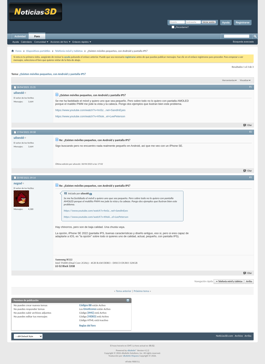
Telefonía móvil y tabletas (69, 50)
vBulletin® (132, 350)
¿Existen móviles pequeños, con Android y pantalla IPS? (52, 74)
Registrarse (242, 22)
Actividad (20, 36)
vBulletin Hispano (131, 355)
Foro (37, 36)
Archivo (239, 335)
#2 (250, 131)
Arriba (249, 281)
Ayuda (226, 22)
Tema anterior (123, 291)
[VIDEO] (91, 316)
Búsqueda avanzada (243, 41)
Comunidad (40, 42)
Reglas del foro (87, 325)
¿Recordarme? (180, 27)
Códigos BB (85, 305)
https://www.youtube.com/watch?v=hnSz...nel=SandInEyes (90, 110)
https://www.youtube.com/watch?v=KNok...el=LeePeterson (90, 116)
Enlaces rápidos (80, 42)
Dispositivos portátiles (38, 50)
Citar (248, 125)
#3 (250, 177)
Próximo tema (141, 291)
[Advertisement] (221, 216)
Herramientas (228, 80)
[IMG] (90, 312)
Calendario (26, 42)
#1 (250, 86)
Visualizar (244, 80)
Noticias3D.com (224, 335)
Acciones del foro (59, 42)
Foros (19, 50)
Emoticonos (89, 309)
